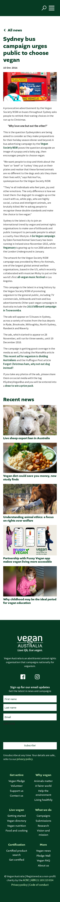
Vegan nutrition (16, 826)
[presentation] (27, 733)
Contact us (16, 796)
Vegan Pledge (16, 781)
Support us (16, 791)
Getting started (17, 816)
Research (43, 826)
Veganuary (9, 247)
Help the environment (43, 793)
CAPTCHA (9, 723)
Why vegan (43, 775)
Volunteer (17, 786)
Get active (17, 775)
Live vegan (16, 810)
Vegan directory (16, 821)
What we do (43, 810)
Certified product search (16, 853)
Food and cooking (17, 831)
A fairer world (43, 786)
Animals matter (43, 781)
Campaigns (43, 816)
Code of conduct (39, 884)
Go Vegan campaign (43, 236)
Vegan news (43, 851)
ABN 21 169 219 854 (42, 880)
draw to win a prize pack (19, 385)
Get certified (16, 860)
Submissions (43, 821)
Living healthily (43, 800)
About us (43, 866)
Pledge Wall (43, 856)
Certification (16, 845)
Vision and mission (43, 833)
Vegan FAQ (43, 861)
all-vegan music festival (31, 277)
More (43, 845)
